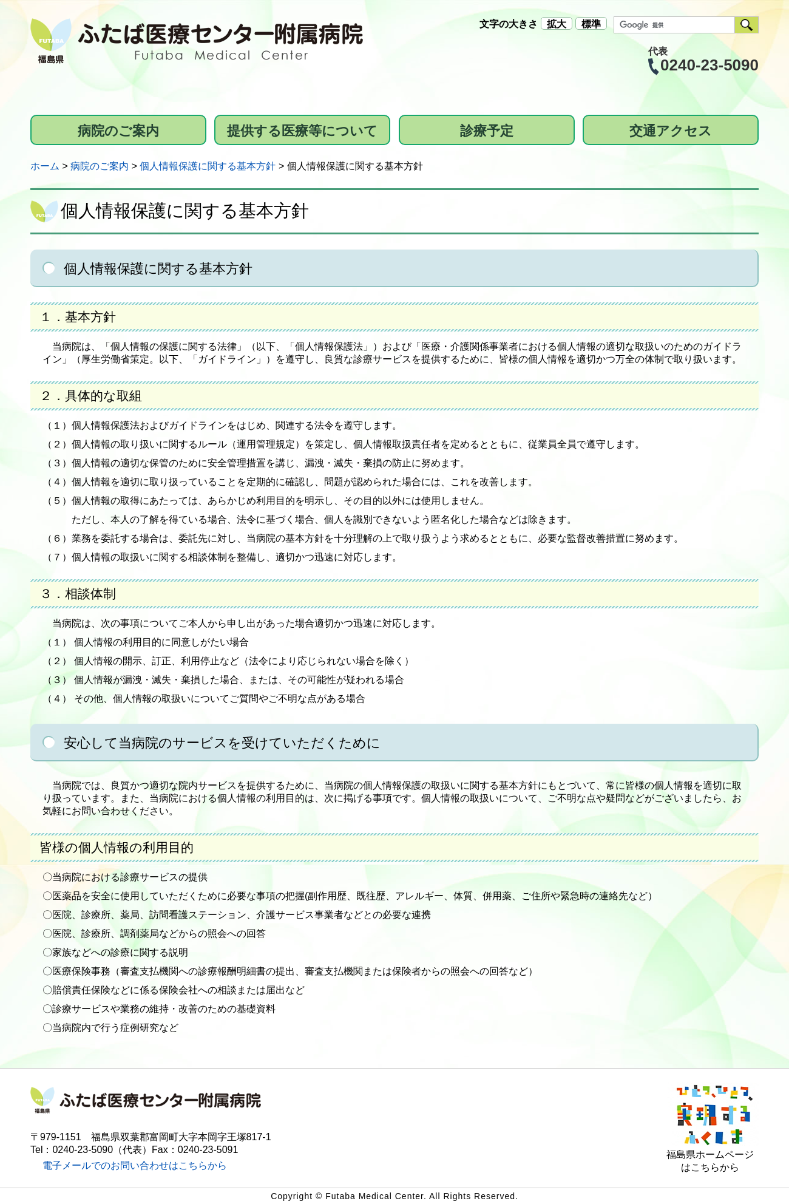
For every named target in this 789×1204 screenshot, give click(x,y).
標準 (591, 24)
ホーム (44, 166)
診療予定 (486, 130)
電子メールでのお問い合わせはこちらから (134, 1165)
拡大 (556, 24)
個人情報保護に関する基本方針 (208, 166)
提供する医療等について (302, 130)
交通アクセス (670, 130)
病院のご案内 (118, 130)
